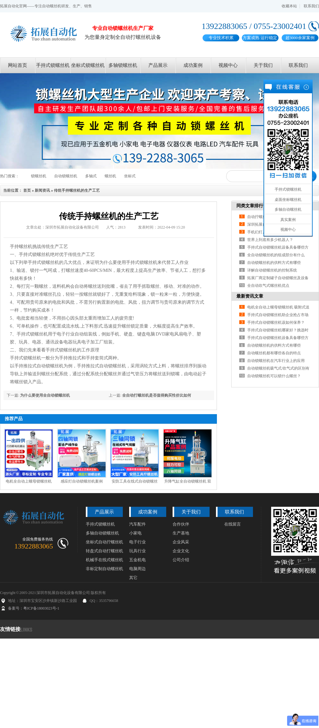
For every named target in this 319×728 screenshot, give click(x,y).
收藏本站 (289, 6)
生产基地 (181, 533)
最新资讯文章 (249, 296)
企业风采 (181, 542)
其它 (133, 577)
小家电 (135, 533)
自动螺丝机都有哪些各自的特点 (274, 353)
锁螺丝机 (38, 176)
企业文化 (181, 550)
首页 (27, 190)
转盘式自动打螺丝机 (104, 550)
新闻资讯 (42, 190)
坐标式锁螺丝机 (88, 65)
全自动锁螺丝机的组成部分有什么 (276, 255)
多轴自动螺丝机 (288, 209)
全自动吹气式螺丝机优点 (268, 285)
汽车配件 (137, 524)
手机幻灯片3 (257, 232)
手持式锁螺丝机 (53, 65)
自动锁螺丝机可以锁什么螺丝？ (274, 376)
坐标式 (130, 176)
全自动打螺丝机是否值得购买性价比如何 (156, 395)
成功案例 (193, 65)
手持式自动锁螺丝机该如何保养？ (276, 322)
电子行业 (137, 542)
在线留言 (232, 524)
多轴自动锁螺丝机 (102, 533)
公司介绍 (181, 559)
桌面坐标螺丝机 (288, 199)
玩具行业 (137, 550)
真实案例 (288, 219)
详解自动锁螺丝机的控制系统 (272, 270)
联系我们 (311, 6)
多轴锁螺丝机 (122, 65)
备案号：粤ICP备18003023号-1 (33, 608)
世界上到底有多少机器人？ (270, 239)
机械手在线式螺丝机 (104, 559)
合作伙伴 (181, 524)
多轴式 (91, 176)
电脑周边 (137, 568)
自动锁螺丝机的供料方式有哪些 (274, 262)
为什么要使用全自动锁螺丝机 (45, 395)
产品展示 (157, 65)
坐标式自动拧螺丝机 (104, 542)
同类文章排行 (249, 205)
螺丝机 (110, 176)
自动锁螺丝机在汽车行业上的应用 (276, 360)
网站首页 (17, 65)
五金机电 (137, 559)
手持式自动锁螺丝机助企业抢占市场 (277, 315)
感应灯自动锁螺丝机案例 (82, 481)
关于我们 (263, 65)
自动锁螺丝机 (65, 176)
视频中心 (228, 65)
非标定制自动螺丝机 (104, 568)
